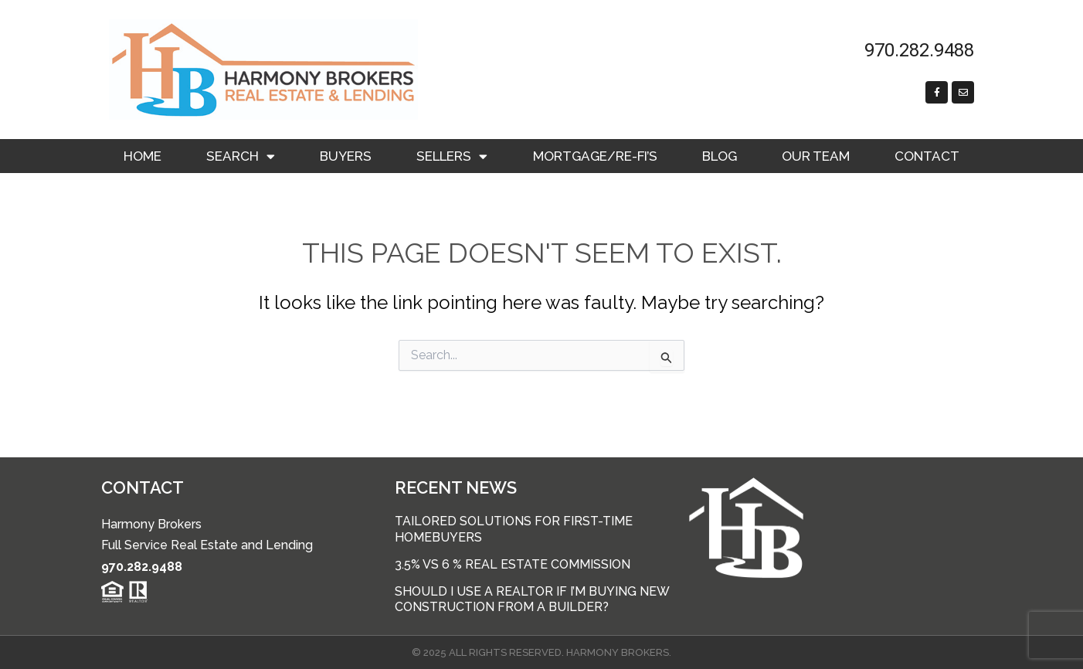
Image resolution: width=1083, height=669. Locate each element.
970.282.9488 (141, 566)
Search (240, 156)
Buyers (346, 156)
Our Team (816, 156)
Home (142, 156)
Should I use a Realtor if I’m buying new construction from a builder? (532, 599)
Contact (927, 156)
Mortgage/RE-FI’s (595, 156)
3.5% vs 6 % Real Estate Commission (512, 564)
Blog (719, 156)
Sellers (451, 156)
